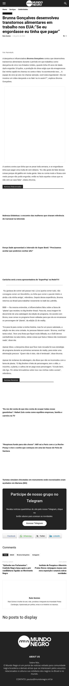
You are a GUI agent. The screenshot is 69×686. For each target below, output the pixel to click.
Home (5, 9)
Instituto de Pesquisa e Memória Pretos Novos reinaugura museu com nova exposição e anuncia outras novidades (50, 569)
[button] (4, 3)
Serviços (12, 9)
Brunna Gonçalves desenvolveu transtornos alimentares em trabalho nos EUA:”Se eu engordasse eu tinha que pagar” (31, 24)
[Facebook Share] (10, 536)
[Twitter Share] (41, 536)
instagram (35, 555)
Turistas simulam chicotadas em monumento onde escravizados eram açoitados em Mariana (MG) (34, 469)
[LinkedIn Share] (55, 536)
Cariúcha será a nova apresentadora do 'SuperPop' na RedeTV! (31, 268)
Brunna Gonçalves (23, 555)
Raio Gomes (7, 36)
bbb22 (12, 555)
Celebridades (23, 9)
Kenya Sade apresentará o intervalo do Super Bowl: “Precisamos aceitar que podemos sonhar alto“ (32, 237)
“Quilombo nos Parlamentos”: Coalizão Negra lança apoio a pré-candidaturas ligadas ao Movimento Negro (18, 569)
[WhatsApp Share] (26, 536)
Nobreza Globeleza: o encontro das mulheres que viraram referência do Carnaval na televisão (33, 205)
